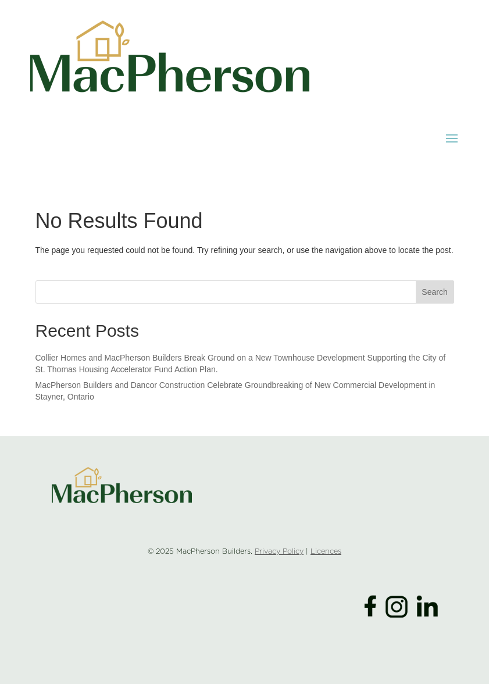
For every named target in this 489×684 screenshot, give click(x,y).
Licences (325, 551)
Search (434, 292)
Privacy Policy (279, 551)
